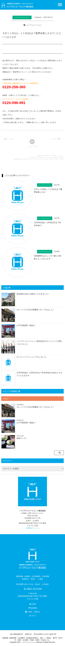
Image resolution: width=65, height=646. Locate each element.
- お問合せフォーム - (32, 528)
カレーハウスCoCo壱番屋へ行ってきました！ (36, 310)
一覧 (59, 453)
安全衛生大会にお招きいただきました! (32, 294)
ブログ (6, 399)
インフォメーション (34, 25)
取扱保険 (32, 608)
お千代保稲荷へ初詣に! (26, 325)
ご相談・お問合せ (32, 612)
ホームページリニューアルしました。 (32, 357)
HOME (32, 604)
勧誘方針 (28, 634)
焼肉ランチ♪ (22, 438)
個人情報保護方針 (16, 634)
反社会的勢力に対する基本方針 (45, 634)
